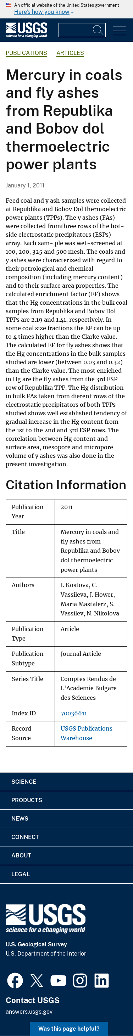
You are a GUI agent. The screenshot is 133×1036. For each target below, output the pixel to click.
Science (23, 781)
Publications (26, 53)
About (21, 855)
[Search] (99, 30)
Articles (70, 53)
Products (26, 800)
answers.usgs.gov (29, 1011)
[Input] (82, 30)
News (19, 818)
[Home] (26, 36)
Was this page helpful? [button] (69, 1028)
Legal (20, 874)
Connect (25, 837)
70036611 (74, 713)
